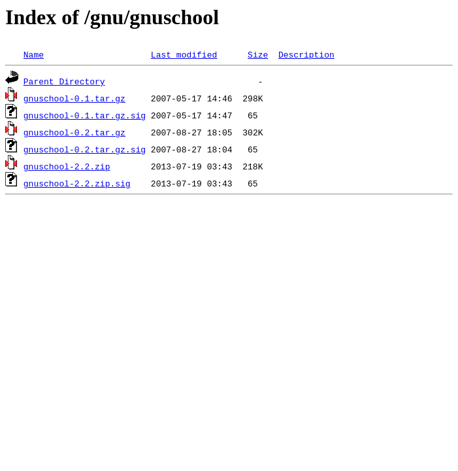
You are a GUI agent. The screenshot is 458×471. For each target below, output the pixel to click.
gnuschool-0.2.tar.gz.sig (85, 149)
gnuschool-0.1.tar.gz (74, 98)
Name (34, 54)
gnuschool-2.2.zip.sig (77, 183)
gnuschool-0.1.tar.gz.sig (85, 115)
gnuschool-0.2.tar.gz (74, 132)
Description (306, 54)
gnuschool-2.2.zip (67, 166)
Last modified (184, 54)
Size (258, 54)
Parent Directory (64, 81)
